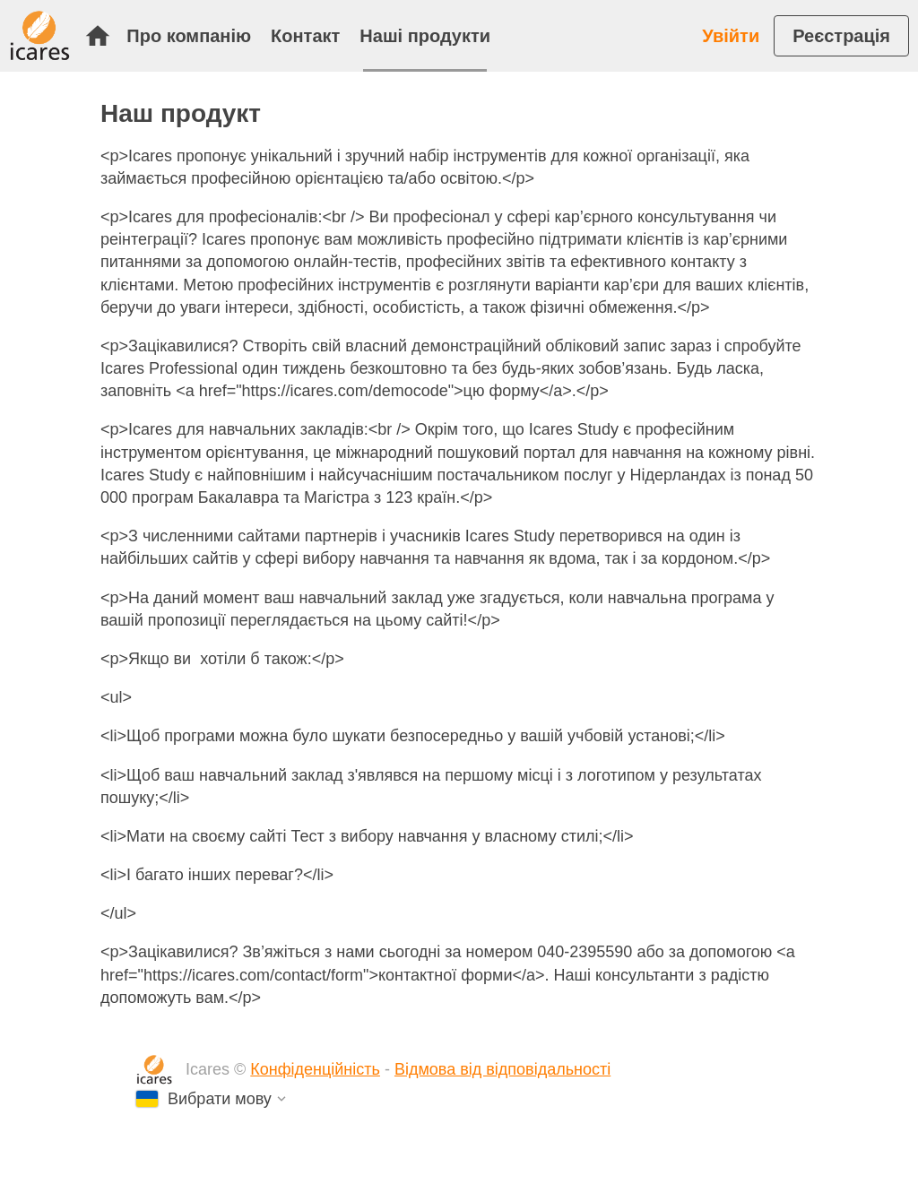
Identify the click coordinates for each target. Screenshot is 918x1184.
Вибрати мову (220, 1099)
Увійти (730, 36)
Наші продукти (424, 36)
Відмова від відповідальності (502, 1069)
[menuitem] (102, 36)
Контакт (305, 36)
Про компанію (188, 36)
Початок (97, 36)
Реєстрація (841, 36)
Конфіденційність (315, 1069)
